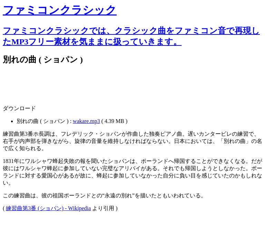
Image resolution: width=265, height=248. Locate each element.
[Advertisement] (83, 88)
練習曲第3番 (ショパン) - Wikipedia (48, 208)
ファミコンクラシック (60, 10)
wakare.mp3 (86, 121)
